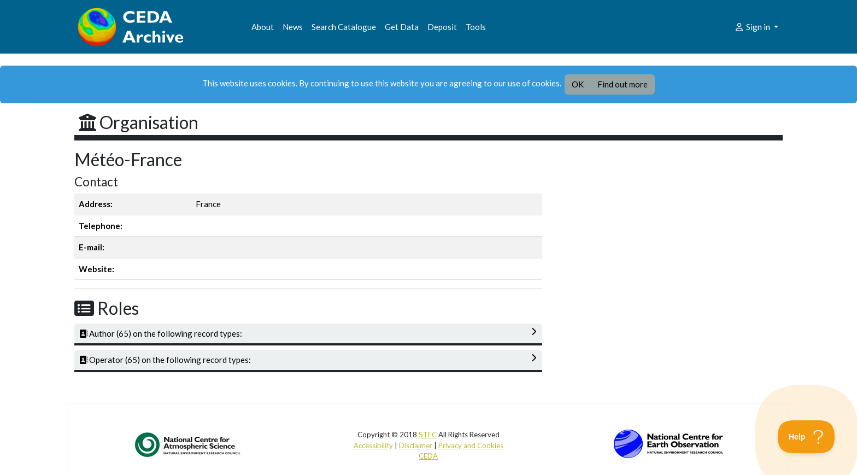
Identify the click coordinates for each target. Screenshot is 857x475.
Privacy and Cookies (470, 445)
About (262, 27)
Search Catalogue (344, 27)
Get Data (402, 27)
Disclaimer (415, 445)
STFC (428, 434)
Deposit (442, 27)
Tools (476, 27)
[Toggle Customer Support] (806, 436)
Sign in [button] (753, 27)
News (293, 27)
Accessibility (373, 445)
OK (578, 84)
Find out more (622, 84)
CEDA (428, 455)
